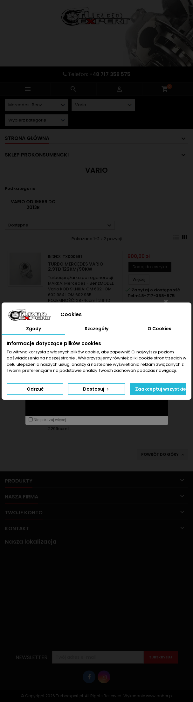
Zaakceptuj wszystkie (160, 389)
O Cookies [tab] (159, 328)
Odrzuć (35, 389)
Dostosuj (96, 389)
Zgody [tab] (33, 328)
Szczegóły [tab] (96, 328)
